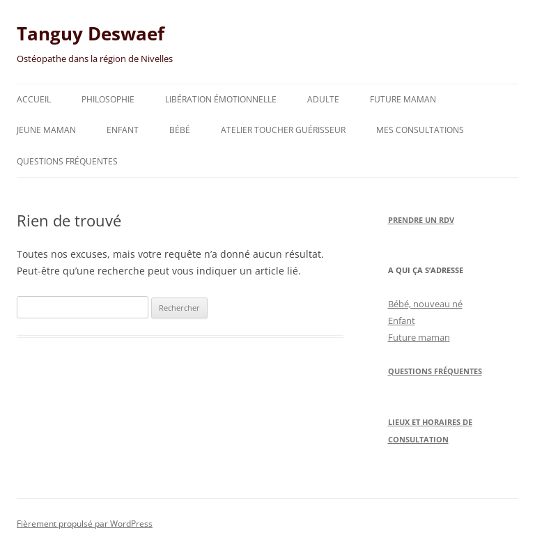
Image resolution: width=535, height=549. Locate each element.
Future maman (403, 99)
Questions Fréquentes (435, 371)
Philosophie (108, 99)
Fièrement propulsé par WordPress (85, 523)
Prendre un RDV (421, 220)
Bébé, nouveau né (425, 303)
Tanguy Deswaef (90, 33)
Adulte (323, 99)
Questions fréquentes (67, 161)
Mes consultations (420, 130)
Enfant (123, 130)
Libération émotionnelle (221, 99)
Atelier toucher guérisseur (283, 130)
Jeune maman (46, 130)
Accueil (34, 99)
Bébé (179, 130)
